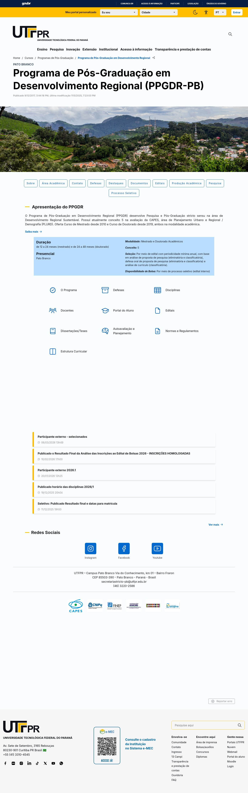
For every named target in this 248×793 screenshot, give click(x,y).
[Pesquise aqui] (205, 725)
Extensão (90, 49)
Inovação (73, 49)
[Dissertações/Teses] (71, 383)
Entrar (237, 12)
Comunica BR (127, 4)
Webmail (232, 751)
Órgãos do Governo (216, 4)
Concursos (202, 751)
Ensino (42, 49)
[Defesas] (124, 342)
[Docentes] (71, 363)
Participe (175, 4)
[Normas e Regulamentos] (176, 383)
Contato (176, 747)
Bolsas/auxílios (205, 747)
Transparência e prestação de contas (183, 49)
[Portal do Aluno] (124, 363)
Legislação (193, 4)
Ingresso (176, 751)
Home (40, 57)
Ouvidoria (177, 775)
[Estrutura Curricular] (71, 404)
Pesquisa (57, 49)
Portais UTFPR (235, 742)
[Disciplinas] (176, 342)
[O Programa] (71, 342)
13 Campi (176, 756)
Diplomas (201, 756)
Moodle (231, 761)
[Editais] (176, 363)
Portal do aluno (236, 756)
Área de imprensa (206, 742)
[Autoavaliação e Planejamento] (124, 383)
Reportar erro (197, 701)
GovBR (26, 3)
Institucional (108, 49)
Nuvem (231, 747)
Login (230, 766)
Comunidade (178, 742)
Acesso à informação (152, 4)
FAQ (173, 779)
